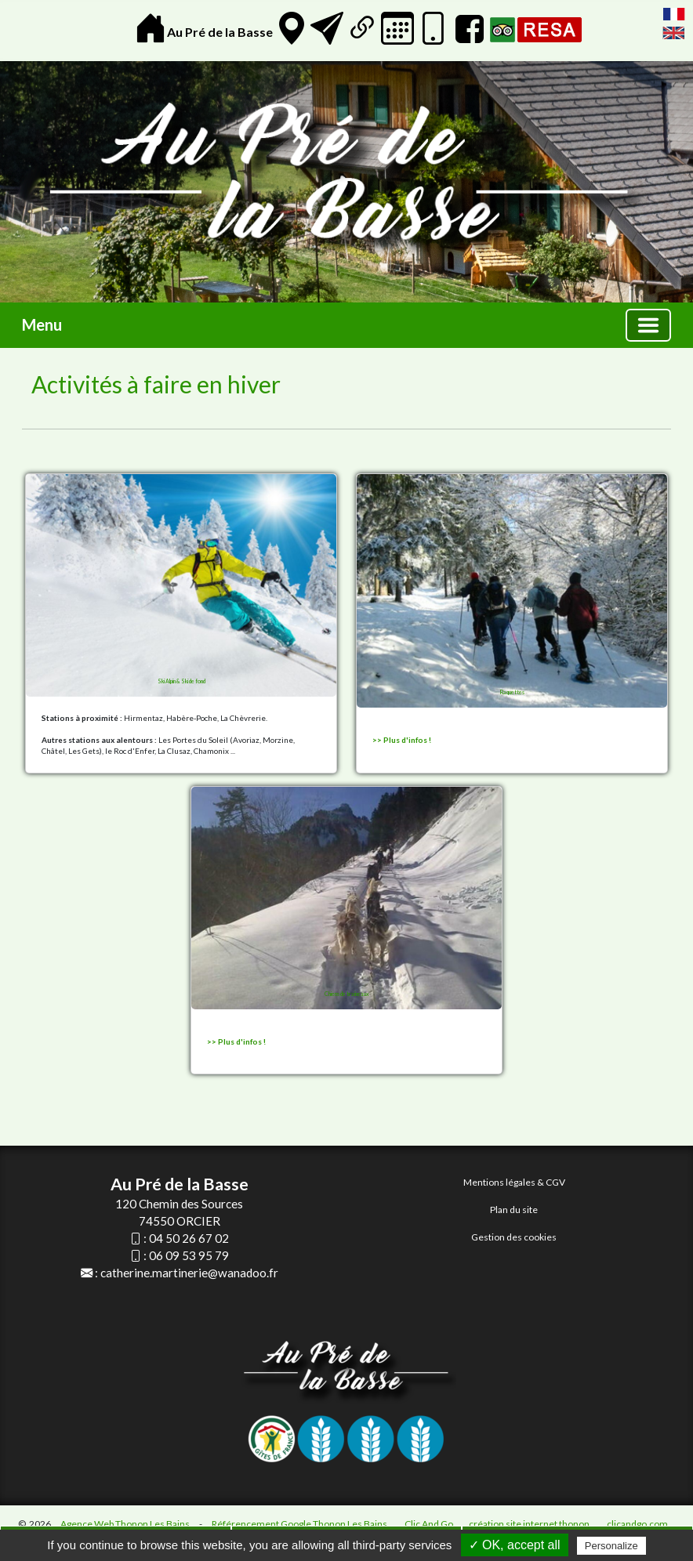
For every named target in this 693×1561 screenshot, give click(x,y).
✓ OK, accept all (515, 1545)
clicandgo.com (637, 1524)
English (673, 33)
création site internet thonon (529, 1524)
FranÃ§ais (673, 14)
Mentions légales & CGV (514, 1182)
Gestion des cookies (514, 1237)
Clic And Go (429, 1524)
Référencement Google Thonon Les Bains (299, 1524)
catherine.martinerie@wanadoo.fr (189, 1273)
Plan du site (514, 1209)
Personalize (611, 1546)
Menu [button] (42, 324)
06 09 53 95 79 (189, 1255)
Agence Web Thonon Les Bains (125, 1524)
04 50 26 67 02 (189, 1238)
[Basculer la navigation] (648, 325)
